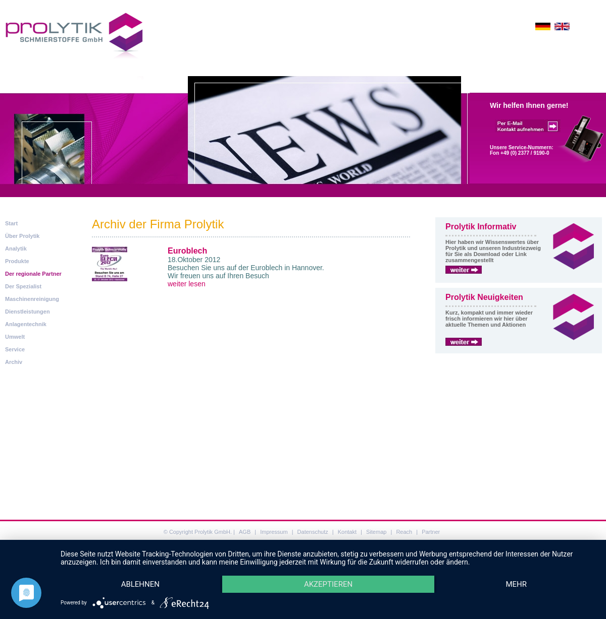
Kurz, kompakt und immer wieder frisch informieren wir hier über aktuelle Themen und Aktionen (489, 319)
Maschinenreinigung (32, 299)
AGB (244, 532)
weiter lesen (187, 284)
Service (15, 349)
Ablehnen (141, 583)
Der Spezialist (23, 286)
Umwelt (15, 337)
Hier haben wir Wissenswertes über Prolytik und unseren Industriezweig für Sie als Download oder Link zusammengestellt (493, 251)
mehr (516, 583)
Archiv (13, 362)
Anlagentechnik (25, 324)
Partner (431, 532)
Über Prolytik (22, 236)
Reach (404, 532)
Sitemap (376, 532)
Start (11, 223)
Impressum (273, 532)
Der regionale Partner (33, 274)
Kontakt (347, 532)
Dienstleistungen (27, 311)
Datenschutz (312, 532)
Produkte (17, 261)
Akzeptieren (328, 583)
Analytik (16, 248)
